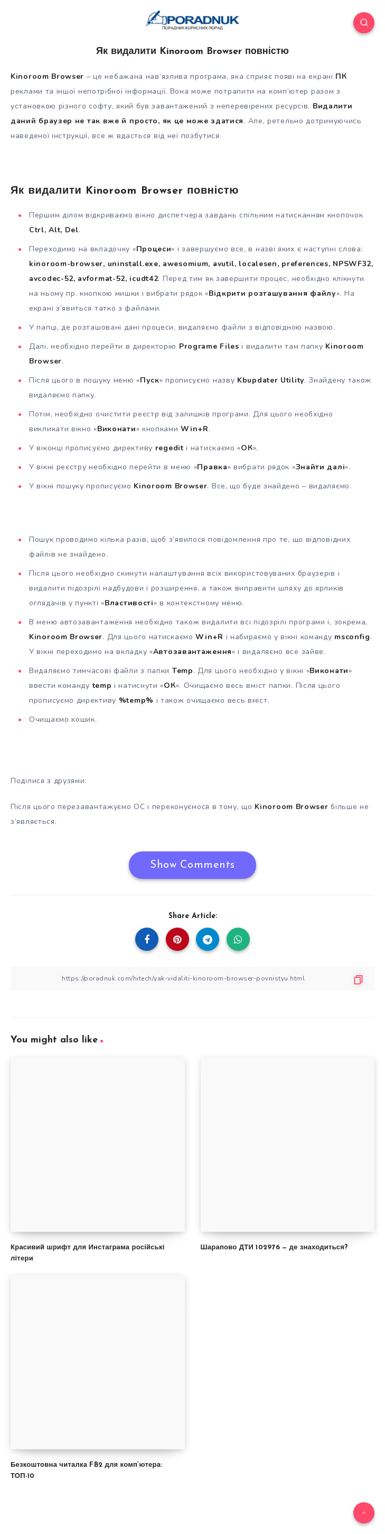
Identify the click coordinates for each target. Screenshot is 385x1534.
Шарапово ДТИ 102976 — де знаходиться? (274, 1247)
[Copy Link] (192, 979)
